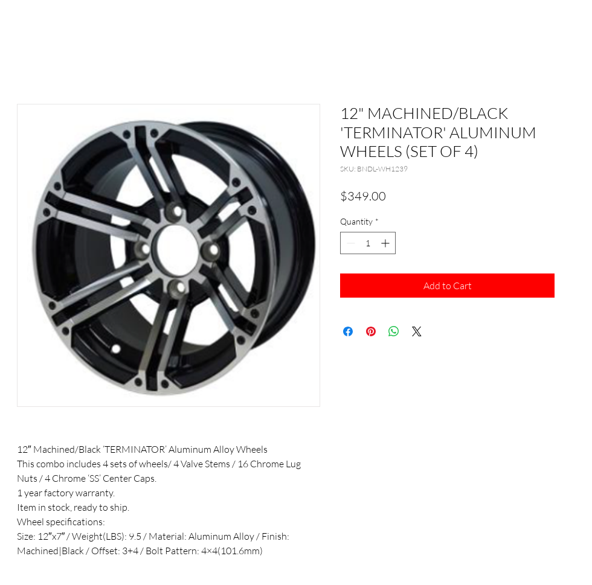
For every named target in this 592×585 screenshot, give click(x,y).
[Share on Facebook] (348, 331)
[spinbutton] (368, 243)
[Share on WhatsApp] (394, 331)
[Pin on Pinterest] (371, 331)
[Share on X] (417, 331)
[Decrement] (349, 243)
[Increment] (386, 243)
